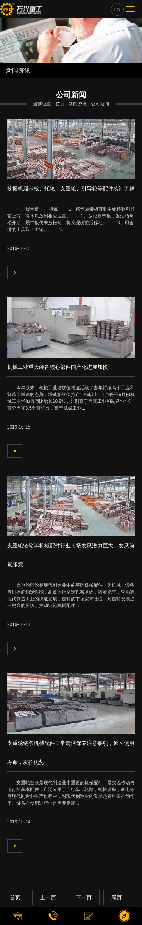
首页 (15, 897)
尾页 (116, 897)
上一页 (48, 897)
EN (117, 9)
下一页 (84, 897)
